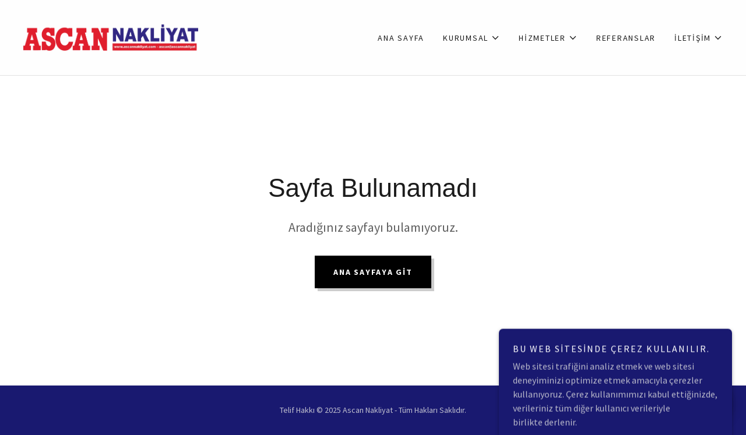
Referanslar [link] (626, 38)
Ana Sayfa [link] (401, 38)
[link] (110, 36)
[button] (471, 38)
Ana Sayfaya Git (372, 272)
